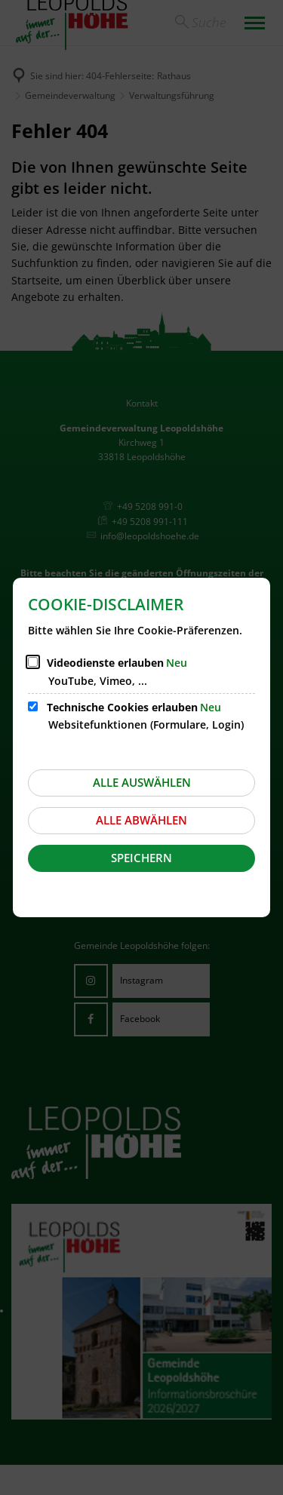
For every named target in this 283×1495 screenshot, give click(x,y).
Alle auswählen (142, 782)
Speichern (141, 857)
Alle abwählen (141, 819)
